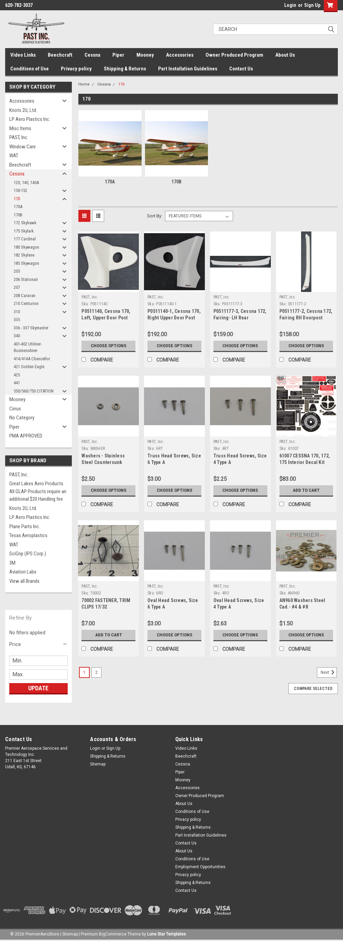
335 (17, 319)
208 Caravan (24, 295)
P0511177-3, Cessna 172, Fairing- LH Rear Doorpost (240, 317)
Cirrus (15, 409)
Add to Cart (306, 490)
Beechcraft (60, 55)
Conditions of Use (29, 69)
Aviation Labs (22, 572)
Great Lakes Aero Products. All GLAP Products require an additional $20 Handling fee (37, 491)
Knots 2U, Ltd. (23, 110)
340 (17, 335)
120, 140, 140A (26, 182)
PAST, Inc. (18, 137)
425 (17, 374)
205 (17, 271)
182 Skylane (24, 255)
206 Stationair (26, 279)
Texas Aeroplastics (28, 535)
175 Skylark (24, 231)
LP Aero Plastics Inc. (29, 119)
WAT (13, 155)
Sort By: (154, 215)
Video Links (23, 55)
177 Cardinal (25, 238)
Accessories (179, 55)
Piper (118, 55)
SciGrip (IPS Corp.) (27, 554)
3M (12, 563)
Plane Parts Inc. (24, 526)
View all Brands (24, 581)
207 (17, 287)
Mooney (145, 55)
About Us (285, 55)
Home (84, 84)
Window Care (22, 147)
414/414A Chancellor (32, 358)
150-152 (20, 190)
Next (329, 672)
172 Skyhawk (25, 222)
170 (17, 198)
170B (18, 214)
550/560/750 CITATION (34, 391)
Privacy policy (76, 69)
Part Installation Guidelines (187, 69)
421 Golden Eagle (29, 366)
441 (17, 382)
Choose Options (108, 346)
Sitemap (98, 764)
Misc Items (20, 128)
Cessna (92, 55)
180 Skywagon (26, 247)
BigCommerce (112, 934)
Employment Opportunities (200, 866)
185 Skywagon (26, 263)
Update (38, 688)
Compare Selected (313, 688)
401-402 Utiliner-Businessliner (28, 347)
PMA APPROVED (25, 436)
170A (18, 206)
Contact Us (241, 69)
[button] (38, 644)
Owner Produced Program (234, 55)
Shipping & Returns (125, 69)
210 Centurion (26, 303)
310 (17, 311)
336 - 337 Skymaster (31, 327)
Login (290, 5)
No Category (21, 418)
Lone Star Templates (166, 934)
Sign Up (312, 5)
